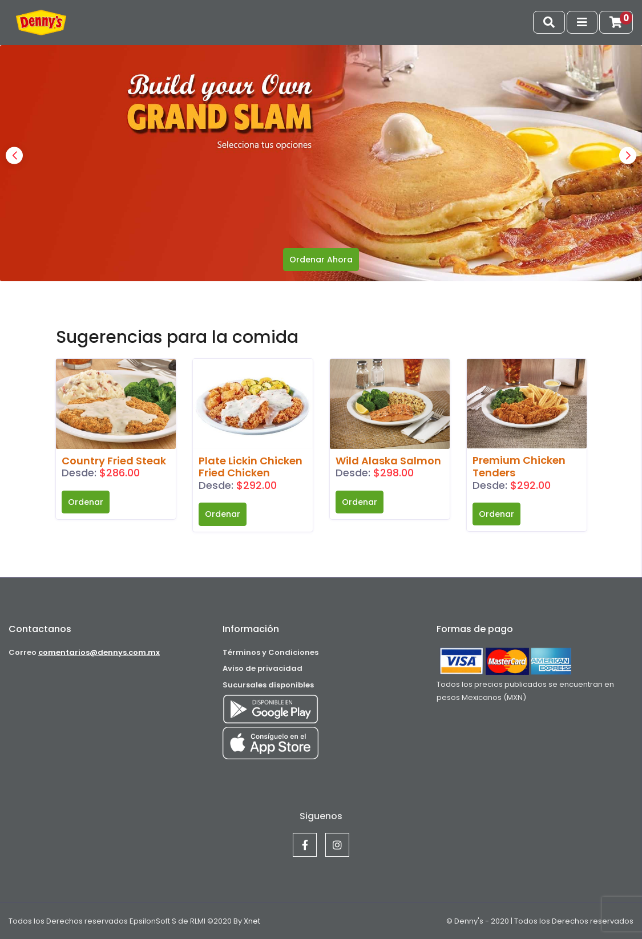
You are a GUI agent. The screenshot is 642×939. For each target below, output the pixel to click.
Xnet (251, 921)
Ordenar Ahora (321, 259)
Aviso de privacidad (262, 668)
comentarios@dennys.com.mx (99, 652)
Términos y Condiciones (270, 652)
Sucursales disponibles (268, 684)
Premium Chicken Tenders (519, 466)
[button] (627, 155)
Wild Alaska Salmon (388, 461)
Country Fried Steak (114, 461)
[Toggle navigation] (549, 22)
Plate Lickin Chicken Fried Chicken (250, 467)
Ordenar (85, 502)
